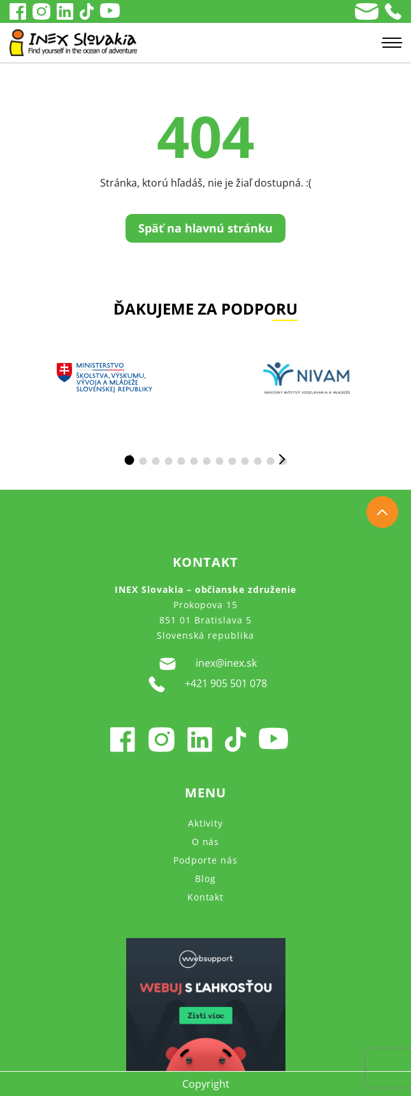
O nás (206, 842)
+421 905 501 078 (205, 684)
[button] (129, 460)
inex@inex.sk (206, 663)
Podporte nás (205, 860)
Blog (205, 878)
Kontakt (205, 897)
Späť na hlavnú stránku (205, 228)
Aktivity (206, 823)
